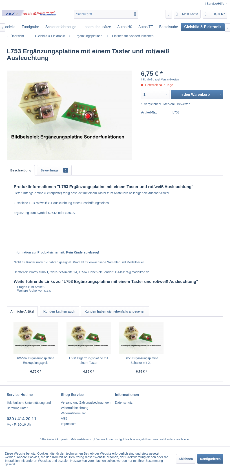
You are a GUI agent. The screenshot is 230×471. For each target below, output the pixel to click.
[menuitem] (106, 14)
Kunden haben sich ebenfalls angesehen (114, 311)
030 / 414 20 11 (21, 418)
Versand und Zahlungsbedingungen (86, 402)
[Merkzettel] (169, 14)
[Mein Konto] (187, 14)
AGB (64, 418)
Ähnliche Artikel (22, 311)
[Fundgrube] (30, 27)
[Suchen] (135, 14)
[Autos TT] (145, 27)
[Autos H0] (124, 27)
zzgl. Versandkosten (167, 79)
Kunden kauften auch (59, 311)
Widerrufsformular (73, 413)
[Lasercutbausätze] (97, 27)
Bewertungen (54, 170)
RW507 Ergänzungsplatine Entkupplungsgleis (35, 360)
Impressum (68, 424)
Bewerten (182, 104)
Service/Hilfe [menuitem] (215, 3)
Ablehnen (186, 459)
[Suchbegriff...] (106, 14)
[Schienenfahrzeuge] (61, 27)
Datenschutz (124, 402)
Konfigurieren (210, 459)
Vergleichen (150, 104)
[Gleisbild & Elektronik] (202, 27)
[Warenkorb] (215, 14)
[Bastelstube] (168, 27)
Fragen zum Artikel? (29, 287)
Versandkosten (105, 439)
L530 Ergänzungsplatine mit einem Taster (88, 360)
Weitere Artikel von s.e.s (32, 290)
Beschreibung (20, 170)
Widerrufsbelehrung (74, 408)
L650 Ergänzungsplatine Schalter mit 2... (141, 360)
